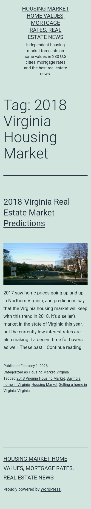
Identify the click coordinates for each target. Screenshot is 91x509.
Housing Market (42, 372)
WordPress (51, 489)
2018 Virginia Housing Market (41, 378)
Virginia (63, 372)
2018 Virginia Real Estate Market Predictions (36, 212)
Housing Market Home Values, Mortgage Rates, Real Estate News (45, 23)
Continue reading (64, 347)
